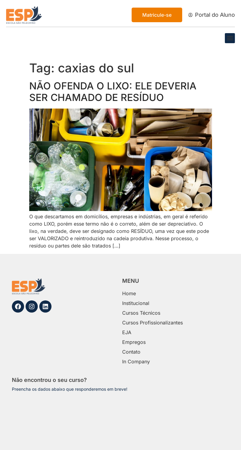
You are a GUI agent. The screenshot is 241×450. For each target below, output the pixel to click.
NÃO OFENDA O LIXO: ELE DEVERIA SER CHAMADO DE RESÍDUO (113, 91)
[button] (230, 38)
